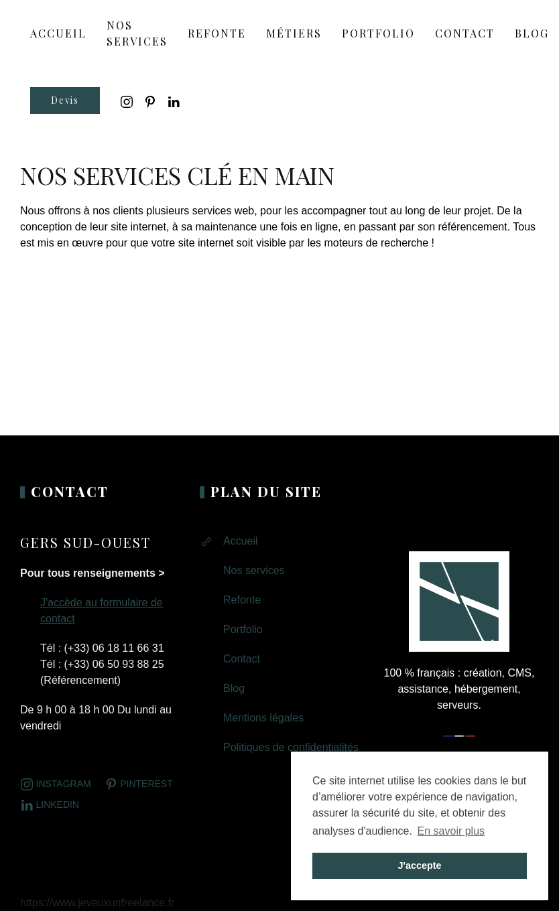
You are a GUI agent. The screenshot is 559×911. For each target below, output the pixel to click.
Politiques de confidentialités (291, 747)
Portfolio (378, 33)
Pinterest (139, 784)
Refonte (217, 33)
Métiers (294, 33)
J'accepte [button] (419, 865)
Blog (532, 33)
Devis (65, 100)
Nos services (137, 33)
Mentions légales (263, 717)
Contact (465, 33)
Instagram (55, 784)
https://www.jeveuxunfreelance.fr (97, 902)
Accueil (240, 541)
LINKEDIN (49, 805)
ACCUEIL (58, 33)
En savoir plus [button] (451, 831)
